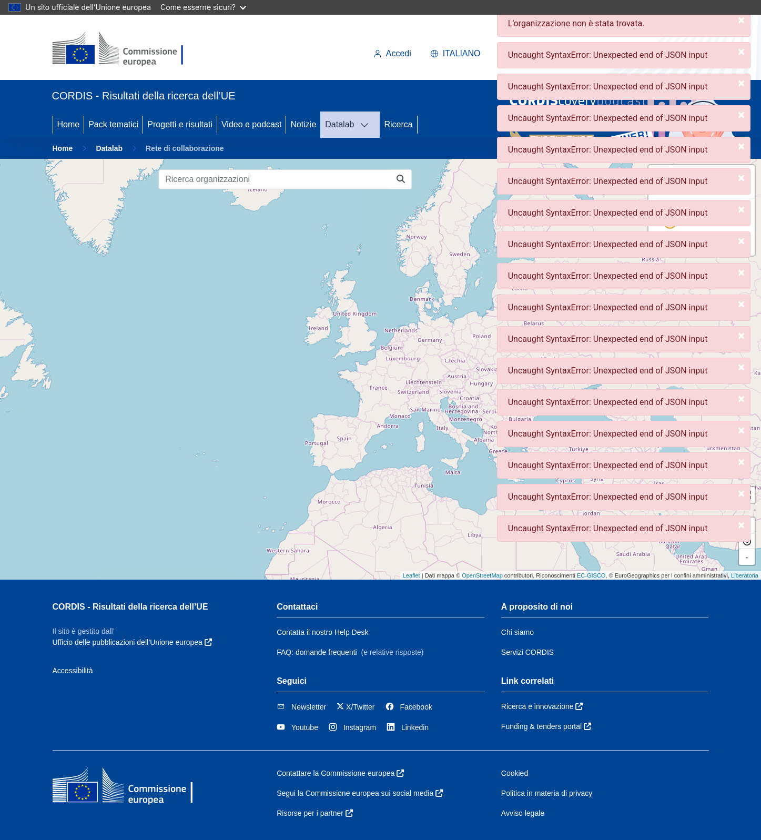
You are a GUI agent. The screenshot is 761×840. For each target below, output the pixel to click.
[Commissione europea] (123, 49)
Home (68, 124)
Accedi (392, 53)
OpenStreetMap (482, 575)
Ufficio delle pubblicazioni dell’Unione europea (132, 642)
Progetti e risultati (179, 124)
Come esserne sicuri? (203, 7)
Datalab (339, 124)
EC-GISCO (591, 575)
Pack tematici (113, 124)
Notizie (303, 124)
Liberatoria (744, 575)
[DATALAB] (367, 125)
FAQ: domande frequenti (317, 652)
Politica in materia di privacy (547, 793)
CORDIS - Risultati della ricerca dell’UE (130, 606)
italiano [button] (455, 53)
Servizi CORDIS (527, 652)
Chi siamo (517, 632)
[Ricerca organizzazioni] (274, 179)
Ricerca (398, 124)
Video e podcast (251, 124)
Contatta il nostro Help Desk (322, 632)
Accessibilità (73, 670)
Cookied (514, 773)
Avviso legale (522, 813)
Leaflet (411, 575)
